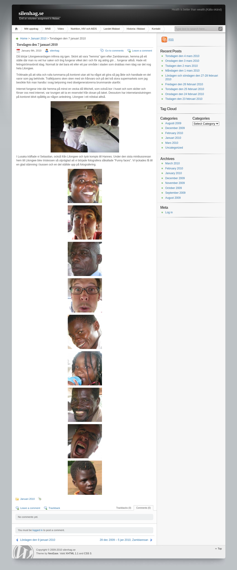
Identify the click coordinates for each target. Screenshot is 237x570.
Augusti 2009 (173, 123)
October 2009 (173, 188)
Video (60, 28)
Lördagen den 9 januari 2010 (37, 540)
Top (220, 548)
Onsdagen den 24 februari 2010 (184, 94)
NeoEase (53, 553)
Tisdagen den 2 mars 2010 (181, 65)
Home (17, 28)
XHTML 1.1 (72, 553)
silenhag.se (31, 13)
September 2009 (175, 192)
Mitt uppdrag (31, 28)
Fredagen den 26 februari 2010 (184, 84)
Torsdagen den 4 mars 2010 (182, 56)
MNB (48, 28)
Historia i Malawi (136, 28)
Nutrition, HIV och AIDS (84, 28)
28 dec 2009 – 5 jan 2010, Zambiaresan (124, 540)
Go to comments (114, 50)
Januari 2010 (38, 38)
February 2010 (174, 133)
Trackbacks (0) (123, 508)
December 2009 (175, 128)
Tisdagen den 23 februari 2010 (184, 99)
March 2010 (172, 163)
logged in (37, 530)
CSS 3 (87, 553)
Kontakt (156, 28)
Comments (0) (143, 508)
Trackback (54, 508)
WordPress (23, 551)
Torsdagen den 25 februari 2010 (184, 89)
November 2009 (175, 183)
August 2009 (173, 197)
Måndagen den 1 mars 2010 (182, 70)
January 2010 (173, 173)
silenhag (54, 50)
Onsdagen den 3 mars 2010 (182, 60)
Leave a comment (142, 50)
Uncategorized (174, 147)
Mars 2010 (171, 142)
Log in (169, 212)
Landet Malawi (112, 28)
